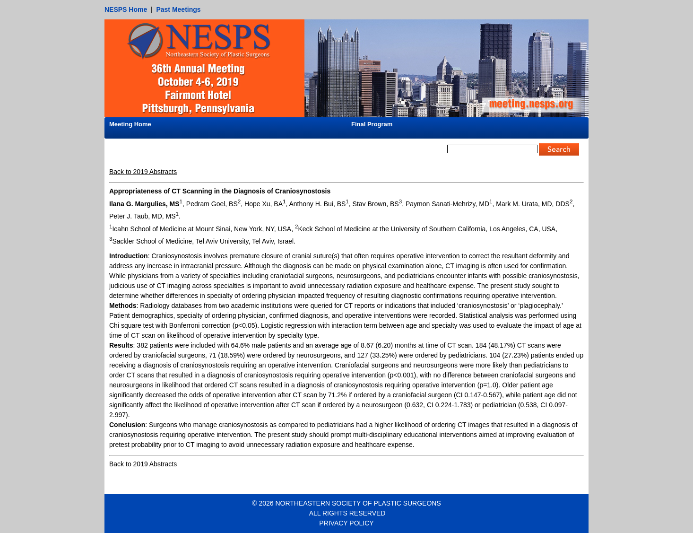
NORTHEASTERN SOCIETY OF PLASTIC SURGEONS (358, 503)
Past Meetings (178, 9)
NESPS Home (125, 9)
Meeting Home (130, 124)
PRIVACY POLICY (346, 523)
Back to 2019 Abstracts (143, 171)
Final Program (371, 124)
